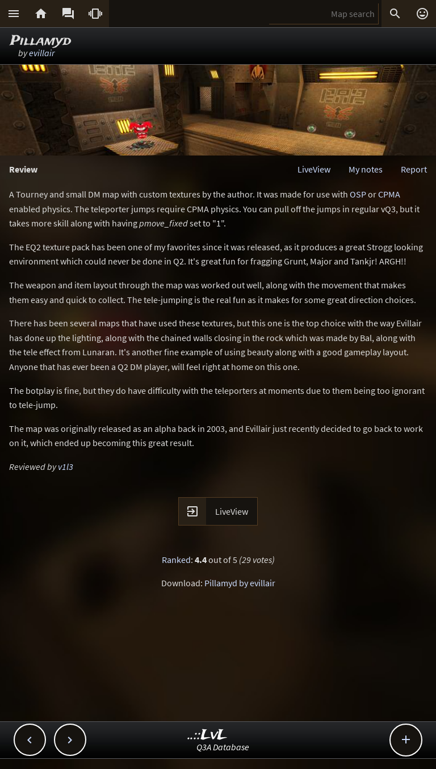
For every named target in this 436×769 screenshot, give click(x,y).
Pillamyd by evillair (239, 583)
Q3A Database (222, 747)
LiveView (313, 169)
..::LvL (207, 735)
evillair (41, 52)
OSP (358, 194)
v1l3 (65, 466)
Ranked (176, 559)
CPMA (389, 194)
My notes (366, 169)
